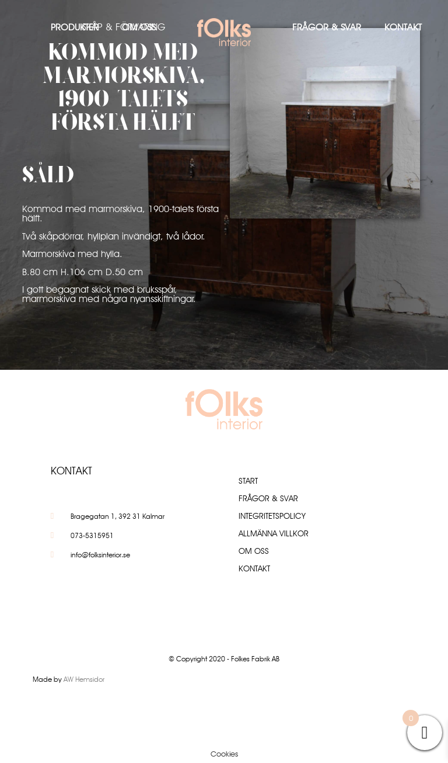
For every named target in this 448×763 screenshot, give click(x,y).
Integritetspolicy (272, 516)
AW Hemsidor (84, 679)
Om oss (139, 27)
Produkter (75, 27)
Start (248, 480)
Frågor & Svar (326, 27)
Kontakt (403, 27)
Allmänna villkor (274, 533)
